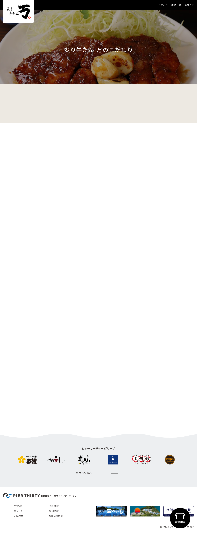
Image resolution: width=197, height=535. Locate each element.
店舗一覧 (176, 5)
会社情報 (54, 506)
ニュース (18, 511)
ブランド (18, 506)
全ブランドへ (84, 473)
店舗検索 (19, 515)
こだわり (163, 5)
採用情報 (54, 511)
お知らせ (189, 5)
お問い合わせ (56, 515)
